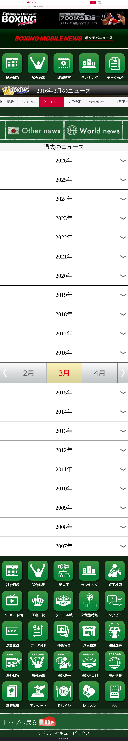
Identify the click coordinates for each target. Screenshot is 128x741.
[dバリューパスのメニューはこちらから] (99, 3)
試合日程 (12, 75)
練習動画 (64, 76)
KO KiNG (28, 102)
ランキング (89, 75)
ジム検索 (89, 643)
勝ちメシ (64, 704)
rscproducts (96, 102)
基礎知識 (12, 704)
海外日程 (12, 673)
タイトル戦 (64, 613)
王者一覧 (38, 613)
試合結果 (38, 75)
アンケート (38, 704)
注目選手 (115, 643)
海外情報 (115, 673)
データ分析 (115, 76)
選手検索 (115, 583)
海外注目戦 (89, 673)
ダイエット (51, 102)
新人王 (64, 583)
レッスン (89, 704)
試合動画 (12, 643)
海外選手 (64, 673)
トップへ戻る (29, 722)
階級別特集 (89, 613)
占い (115, 704)
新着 (10, 102)
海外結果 (38, 673)
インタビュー (115, 613)
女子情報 (74, 102)
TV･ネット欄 (12, 613)
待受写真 (64, 643)
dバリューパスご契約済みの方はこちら (37, 6)
